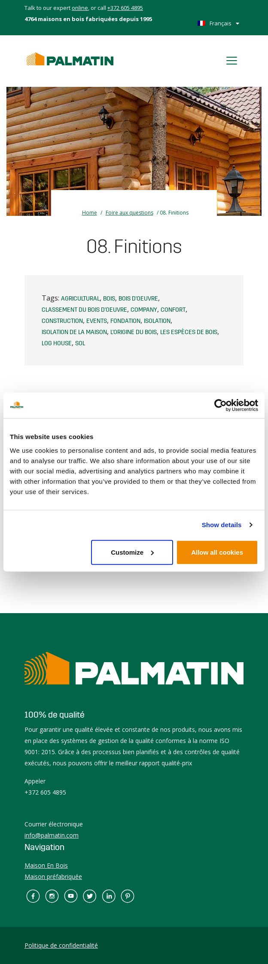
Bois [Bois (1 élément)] (109, 299)
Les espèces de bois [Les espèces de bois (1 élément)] (188, 332)
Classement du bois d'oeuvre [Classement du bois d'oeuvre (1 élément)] (84, 310)
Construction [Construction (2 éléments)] (62, 321)
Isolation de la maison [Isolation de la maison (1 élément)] (74, 332)
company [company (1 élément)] (144, 310)
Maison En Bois (46, 865)
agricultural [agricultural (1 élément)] (80, 299)
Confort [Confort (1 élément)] (173, 310)
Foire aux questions (129, 212)
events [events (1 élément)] (96, 321)
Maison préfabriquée (53, 876)
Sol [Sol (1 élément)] (80, 344)
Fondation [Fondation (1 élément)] (125, 321)
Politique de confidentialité (61, 945)
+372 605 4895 (125, 8)
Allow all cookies (217, 552)
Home (89, 212)
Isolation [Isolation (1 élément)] (157, 321)
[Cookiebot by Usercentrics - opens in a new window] (220, 405)
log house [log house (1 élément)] (57, 344)
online (80, 8)
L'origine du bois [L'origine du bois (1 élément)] (133, 332)
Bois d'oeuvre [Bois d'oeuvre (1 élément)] (138, 299)
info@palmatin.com (51, 835)
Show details (222, 524)
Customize (132, 552)
